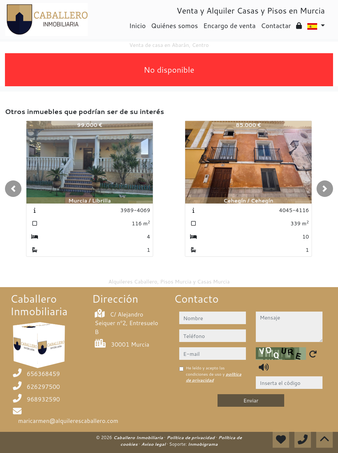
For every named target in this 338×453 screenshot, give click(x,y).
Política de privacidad (191, 437)
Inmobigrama (203, 444)
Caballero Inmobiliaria (138, 437)
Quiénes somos (174, 25)
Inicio (137, 25)
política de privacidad (213, 377)
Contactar (276, 25)
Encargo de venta (229, 25)
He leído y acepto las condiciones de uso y (213, 374)
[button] (13, 188)
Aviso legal (154, 444)
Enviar (250, 400)
